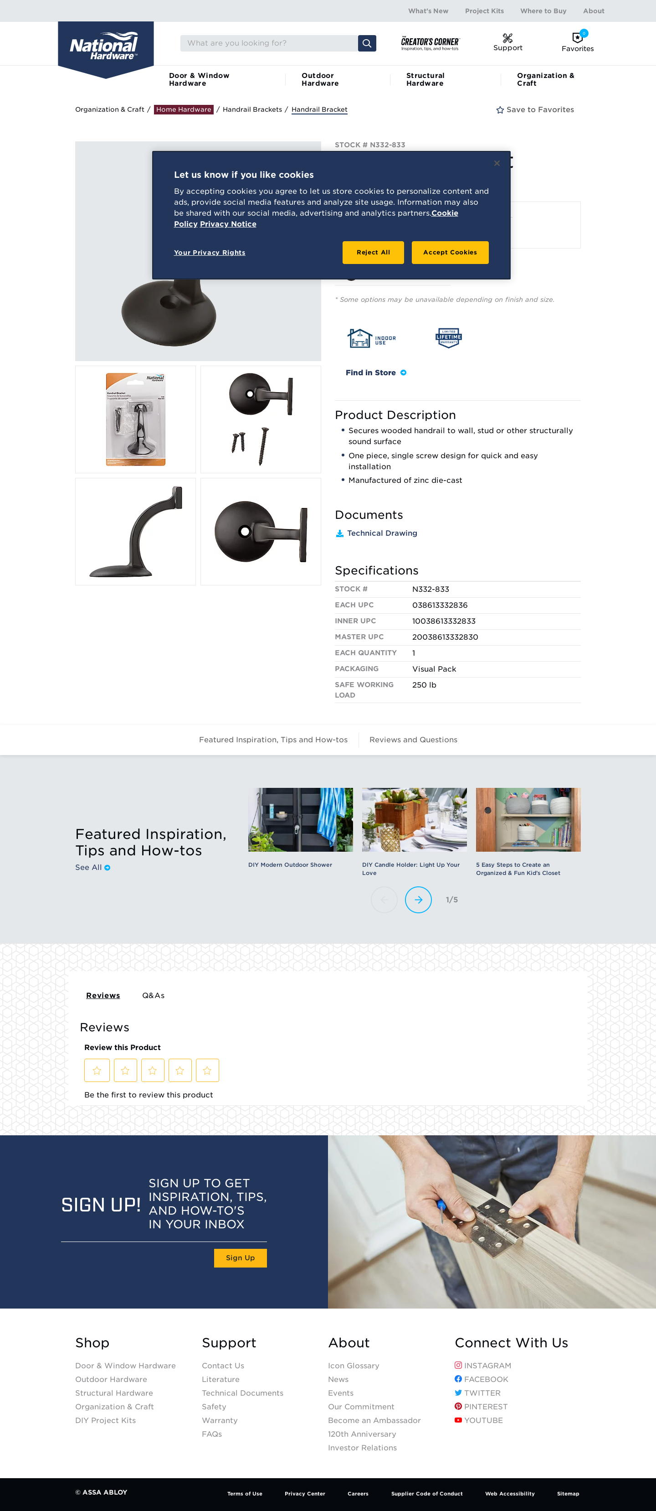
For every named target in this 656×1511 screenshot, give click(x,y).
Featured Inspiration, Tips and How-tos (273, 739)
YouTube (479, 1420)
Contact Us (223, 1365)
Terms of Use (244, 1493)
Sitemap (568, 1493)
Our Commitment (361, 1406)
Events (341, 1393)
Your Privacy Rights (210, 252)
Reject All (373, 252)
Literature (221, 1379)
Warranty (220, 1420)
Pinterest (481, 1406)
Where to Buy (543, 11)
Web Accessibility (510, 1493)
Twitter (478, 1393)
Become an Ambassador (374, 1420)
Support (229, 1343)
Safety (214, 1406)
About (594, 11)
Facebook (481, 1379)
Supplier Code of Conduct (427, 1493)
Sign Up (240, 1258)
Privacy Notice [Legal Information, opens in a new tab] (228, 224)
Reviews (103, 995)
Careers (358, 1493)
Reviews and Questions (413, 739)
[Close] (497, 163)
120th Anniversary (362, 1434)
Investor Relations (362, 1448)
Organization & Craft (546, 80)
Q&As (153, 995)
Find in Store (376, 372)
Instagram (483, 1365)
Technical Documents (242, 1393)
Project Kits (484, 11)
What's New (428, 11)
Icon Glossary (353, 1365)
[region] (331, 215)
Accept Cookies (450, 252)
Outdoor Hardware (320, 80)
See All (92, 867)
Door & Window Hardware (199, 80)
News (338, 1379)
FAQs (212, 1434)
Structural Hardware (425, 80)
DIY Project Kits (105, 1420)
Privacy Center (305, 1493)
